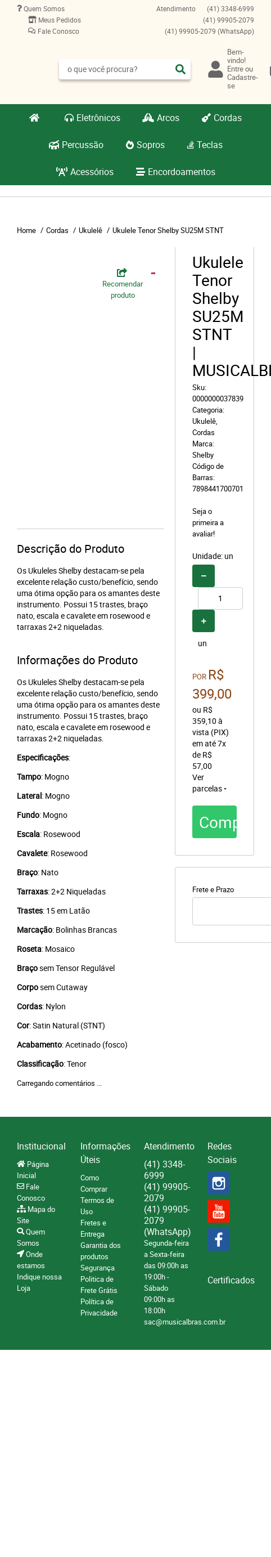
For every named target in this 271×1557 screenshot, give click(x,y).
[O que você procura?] (180, 69)
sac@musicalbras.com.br (184, 1322)
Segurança (97, 1268)
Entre (235, 69)
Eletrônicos (98, 117)
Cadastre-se (242, 81)
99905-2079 (228, 19)
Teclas (210, 144)
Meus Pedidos (59, 19)
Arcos (168, 117)
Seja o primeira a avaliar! (208, 522)
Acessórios (92, 171)
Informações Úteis (103, 1153)
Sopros (151, 144)
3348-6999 (230, 8)
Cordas (228, 117)
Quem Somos (43, 8)
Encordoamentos (181, 171)
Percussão (82, 144)
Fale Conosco (57, 30)
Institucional (40, 1146)
